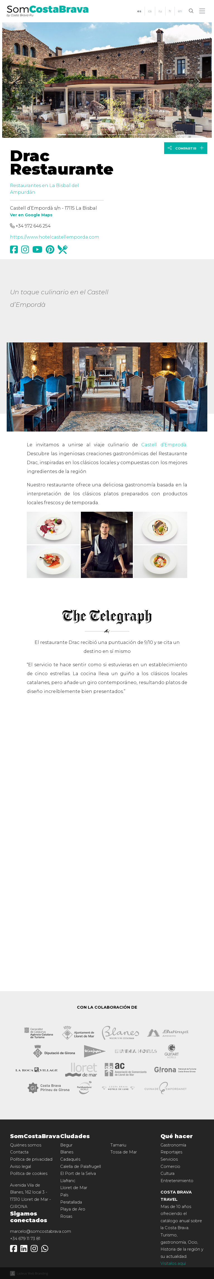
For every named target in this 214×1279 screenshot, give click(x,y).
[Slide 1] (72, 134)
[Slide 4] (102, 134)
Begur (66, 1145)
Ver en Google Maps (31, 214)
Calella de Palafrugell (80, 1166)
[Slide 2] (82, 134)
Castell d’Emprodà (163, 444)
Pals (64, 1194)
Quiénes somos (25, 1145)
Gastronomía (173, 1145)
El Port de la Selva (78, 1173)
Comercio (170, 1166)
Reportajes (171, 1152)
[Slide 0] (62, 134)
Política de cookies (28, 1173)
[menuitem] (139, 11)
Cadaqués (70, 1159)
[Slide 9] (152, 134)
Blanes (66, 1152)
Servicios (169, 1159)
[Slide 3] (92, 134)
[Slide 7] (132, 134)
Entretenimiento (176, 1180)
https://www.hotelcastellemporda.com (54, 237)
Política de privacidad (31, 1159)
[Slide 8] (142, 134)
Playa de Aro (72, 1209)
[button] (203, 11)
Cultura (167, 1173)
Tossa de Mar (123, 1152)
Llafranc (67, 1180)
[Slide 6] (122, 134)
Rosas (66, 1216)
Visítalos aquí (173, 1263)
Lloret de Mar (73, 1187)
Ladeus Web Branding (32, 1273)
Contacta (19, 1152)
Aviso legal (20, 1166)
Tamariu (118, 1145)
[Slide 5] (112, 134)
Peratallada (71, 1202)
